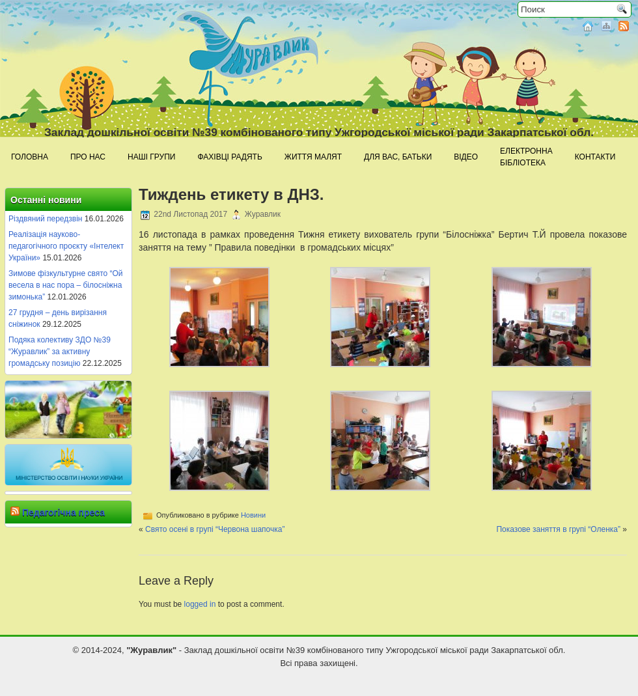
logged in (200, 604)
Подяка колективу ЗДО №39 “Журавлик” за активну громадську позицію (59, 351)
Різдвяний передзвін (45, 218)
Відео (466, 156)
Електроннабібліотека (526, 156)
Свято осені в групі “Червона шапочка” (214, 529)
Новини (253, 515)
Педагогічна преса (63, 512)
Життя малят (313, 156)
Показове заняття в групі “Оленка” (558, 529)
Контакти (595, 156)
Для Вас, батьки (398, 156)
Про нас (87, 156)
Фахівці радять (229, 156)
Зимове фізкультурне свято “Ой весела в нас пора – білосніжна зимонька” (65, 285)
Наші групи (151, 156)
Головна (29, 156)
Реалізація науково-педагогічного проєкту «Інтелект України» (66, 246)
